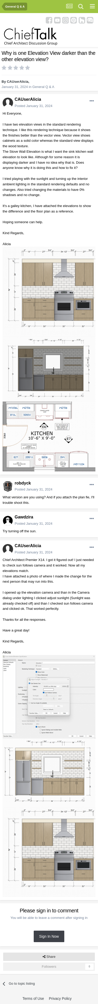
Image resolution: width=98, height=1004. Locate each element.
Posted (34, 106)
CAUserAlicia (17, 82)
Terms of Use (33, 998)
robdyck (23, 483)
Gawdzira (24, 517)
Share (49, 957)
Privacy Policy (60, 998)
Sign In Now (49, 936)
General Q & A (43, 87)
